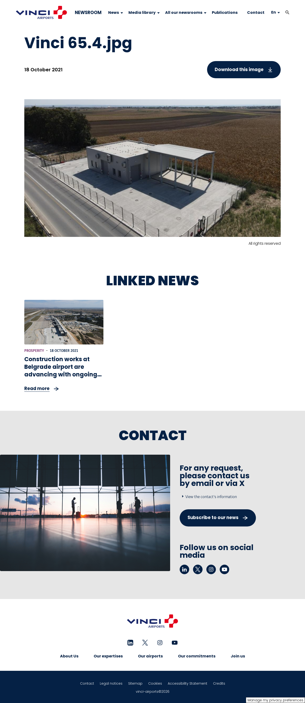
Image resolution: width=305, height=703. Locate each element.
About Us (69, 656)
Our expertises (108, 656)
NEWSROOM (88, 12)
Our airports (150, 656)
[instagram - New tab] (211, 569)
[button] (287, 12)
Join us (238, 656)
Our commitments (196, 656)
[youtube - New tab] (224, 569)
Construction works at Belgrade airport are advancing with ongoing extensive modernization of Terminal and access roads (61, 378)
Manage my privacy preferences (275, 700)
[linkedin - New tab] (184, 569)
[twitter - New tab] (198, 569)
